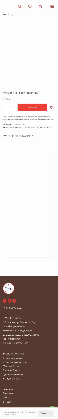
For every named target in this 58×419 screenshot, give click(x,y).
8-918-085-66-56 (12, 318)
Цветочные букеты (13, 374)
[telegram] (14, 301)
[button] (19, 6)
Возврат (7, 401)
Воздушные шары (12, 378)
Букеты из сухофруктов (15, 361)
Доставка (8, 393)
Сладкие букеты (11, 370)
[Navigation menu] (52, 6)
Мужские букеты (11, 366)
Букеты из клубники (13, 353)
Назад (8, 14)
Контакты (8, 389)
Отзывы (7, 397)
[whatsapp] (9, 301)
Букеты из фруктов (12, 357)
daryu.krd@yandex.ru (14, 326)
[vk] (4, 301)
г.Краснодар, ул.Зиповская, (17, 322)
